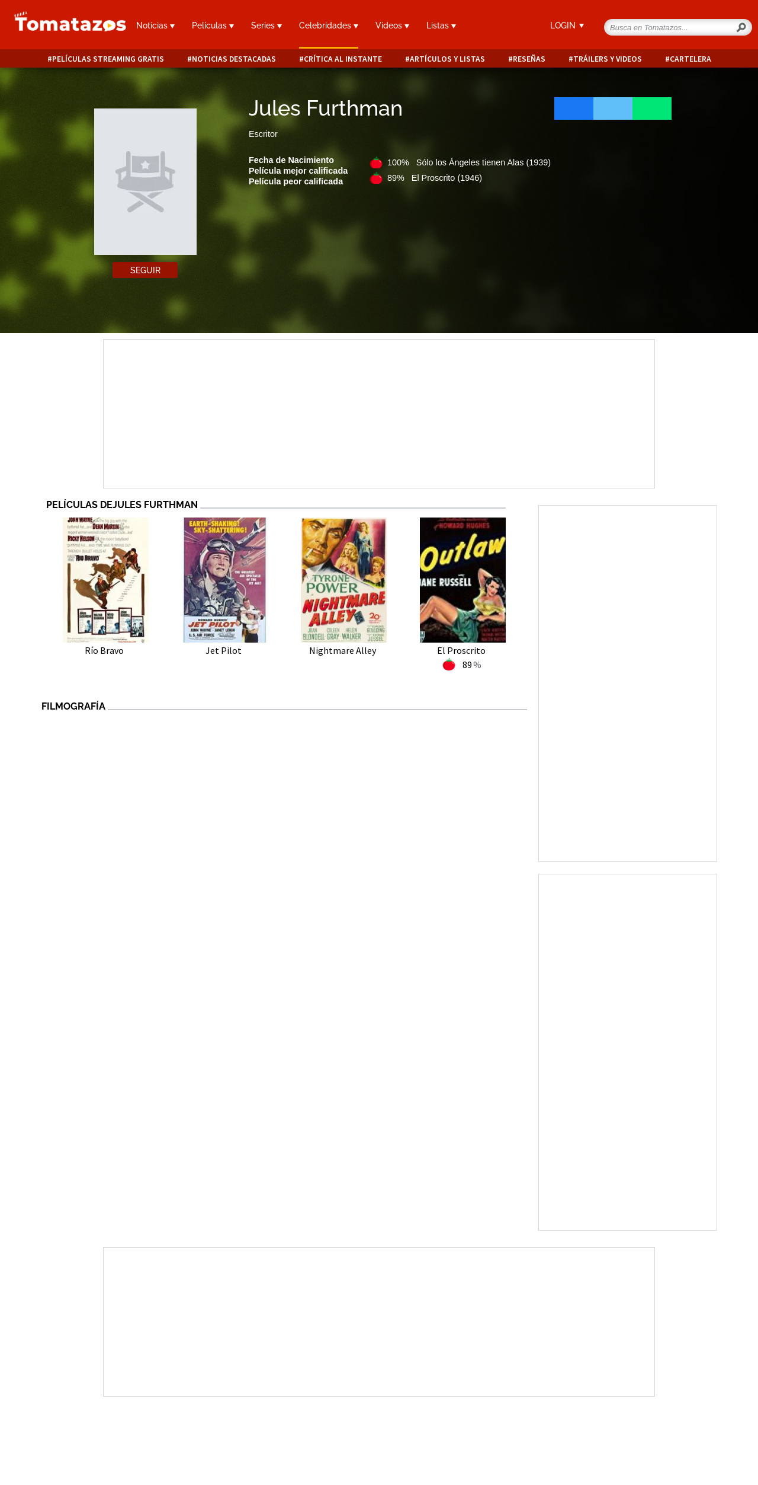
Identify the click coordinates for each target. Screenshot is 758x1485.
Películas (213, 25)
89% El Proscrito (434, 178)
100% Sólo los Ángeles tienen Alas (469, 162)
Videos (392, 25)
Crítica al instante (343, 59)
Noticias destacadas (234, 59)
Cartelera (690, 59)
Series (266, 25)
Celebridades (328, 25)
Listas (441, 25)
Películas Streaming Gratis (108, 59)
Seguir (145, 270)
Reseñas (529, 59)
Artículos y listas (447, 59)
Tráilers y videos (607, 59)
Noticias (155, 25)
